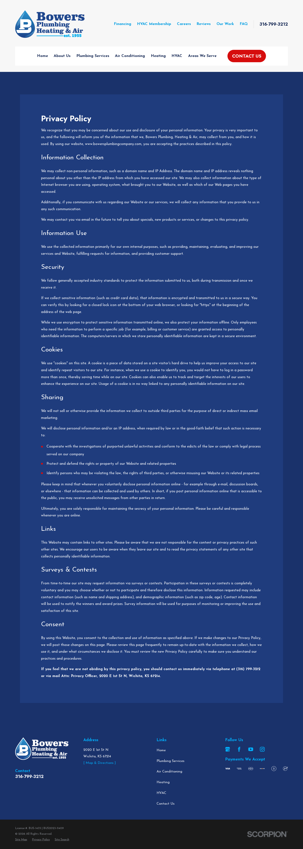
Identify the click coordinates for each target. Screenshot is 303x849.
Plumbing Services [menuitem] (92, 56)
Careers (184, 24)
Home (161, 750)
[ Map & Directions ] (99, 763)
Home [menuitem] (42, 56)
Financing (122, 24)
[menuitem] (21, 840)
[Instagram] (262, 749)
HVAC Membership (154, 24)
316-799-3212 (273, 24)
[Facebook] (239, 749)
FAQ (244, 24)
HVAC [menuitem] (176, 56)
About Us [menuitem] (62, 56)
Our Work (225, 24)
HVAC (161, 793)
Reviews (204, 24)
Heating (163, 782)
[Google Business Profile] (227, 749)
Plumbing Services (170, 761)
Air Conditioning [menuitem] (130, 56)
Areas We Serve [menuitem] (202, 56)
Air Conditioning (169, 771)
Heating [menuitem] (158, 56)
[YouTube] (250, 749)
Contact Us (246, 56)
